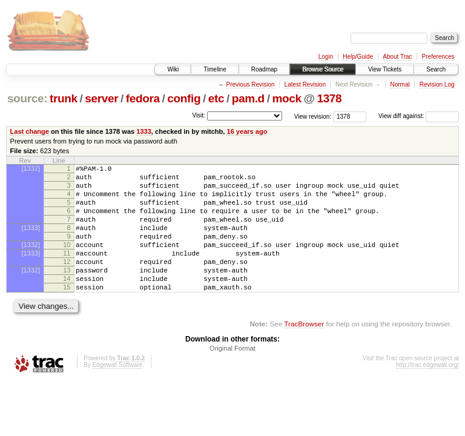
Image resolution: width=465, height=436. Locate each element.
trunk (64, 98)
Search (436, 69)
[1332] (30, 168)
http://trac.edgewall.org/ (427, 392)
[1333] (30, 240)
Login (325, 56)
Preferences (438, 56)
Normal (399, 84)
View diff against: (418, 116)
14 (66, 302)
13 (66, 292)
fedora (143, 98)
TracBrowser (304, 351)
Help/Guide (358, 56)
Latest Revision (305, 84)
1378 (329, 98)
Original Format (232, 375)
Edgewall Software (117, 392)
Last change (29, 131)
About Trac (397, 56)
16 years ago (246, 131)
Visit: (198, 115)
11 (66, 271)
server (101, 98)
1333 (143, 131)
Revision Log (437, 84)
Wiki (173, 69)
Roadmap (264, 69)
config (183, 98)
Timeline (214, 69)
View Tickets (384, 69)
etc (216, 98)
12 (66, 281)
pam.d (248, 98)
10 (66, 261)
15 (66, 312)
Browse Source (322, 69)
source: (27, 98)
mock (286, 98)
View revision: (313, 116)
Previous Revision (250, 84)
